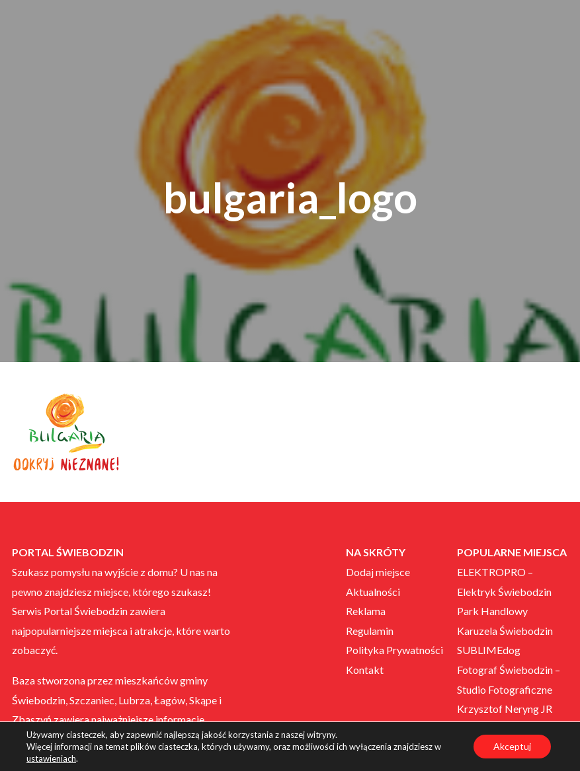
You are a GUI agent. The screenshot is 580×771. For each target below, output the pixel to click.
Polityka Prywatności (394, 649)
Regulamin (370, 630)
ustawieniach (51, 758)
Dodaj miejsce (378, 572)
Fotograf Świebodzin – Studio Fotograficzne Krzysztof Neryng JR (508, 689)
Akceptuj (512, 746)
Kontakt (365, 669)
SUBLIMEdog (488, 649)
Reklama (366, 611)
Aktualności (373, 591)
